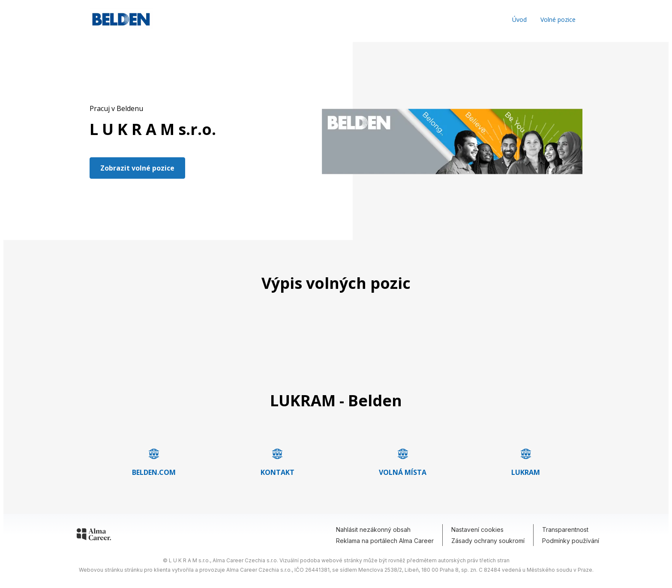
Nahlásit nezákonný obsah (373, 529)
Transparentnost (565, 529)
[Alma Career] (93, 535)
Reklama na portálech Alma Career (385, 540)
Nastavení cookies (477, 529)
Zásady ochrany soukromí (488, 540)
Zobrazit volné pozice (137, 168)
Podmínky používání (570, 540)
